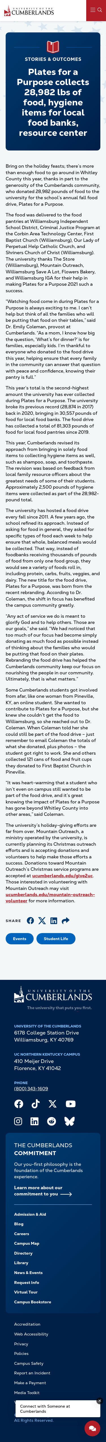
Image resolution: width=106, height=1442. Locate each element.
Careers (21, 1233)
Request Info (26, 1282)
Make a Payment (30, 1382)
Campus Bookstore (32, 1301)
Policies (21, 1353)
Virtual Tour (26, 1292)
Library (21, 1262)
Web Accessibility (31, 1334)
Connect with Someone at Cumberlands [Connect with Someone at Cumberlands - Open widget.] (45, 1409)
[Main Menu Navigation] (96, 10)
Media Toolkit (27, 1392)
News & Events (28, 1272)
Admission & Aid (30, 1214)
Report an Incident (32, 1372)
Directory (23, 1253)
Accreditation (27, 1324)
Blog (18, 1223)
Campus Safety (29, 1363)
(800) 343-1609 (31, 1089)
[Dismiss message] (99, 1400)
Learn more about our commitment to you (38, 1191)
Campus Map (26, 1243)
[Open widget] (92, 1428)
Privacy (21, 1343)
